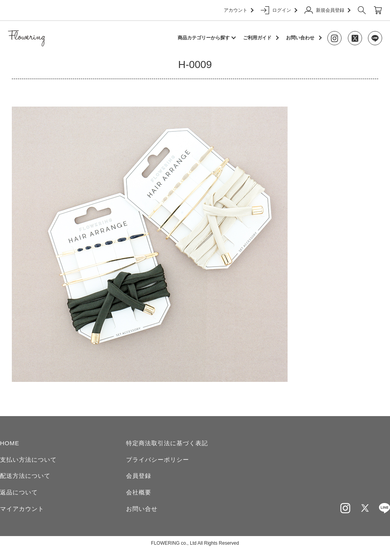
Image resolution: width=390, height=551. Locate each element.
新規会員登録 (327, 10)
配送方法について (25, 475)
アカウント (238, 10)
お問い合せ (142, 508)
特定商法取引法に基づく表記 (167, 443)
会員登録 (138, 475)
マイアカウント (22, 508)
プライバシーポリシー (157, 459)
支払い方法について (28, 459)
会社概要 (138, 492)
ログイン (279, 10)
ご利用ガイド (257, 38)
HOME (9, 443)
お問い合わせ (300, 38)
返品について (19, 492)
